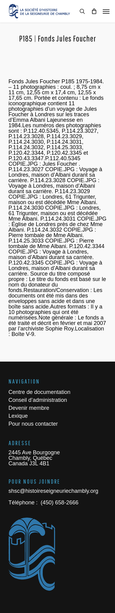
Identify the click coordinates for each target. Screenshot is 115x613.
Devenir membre (29, 408)
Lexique (18, 416)
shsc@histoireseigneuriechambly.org (53, 491)
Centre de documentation (40, 392)
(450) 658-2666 (59, 502)
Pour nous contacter (33, 424)
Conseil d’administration (38, 400)
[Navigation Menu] (106, 11)
